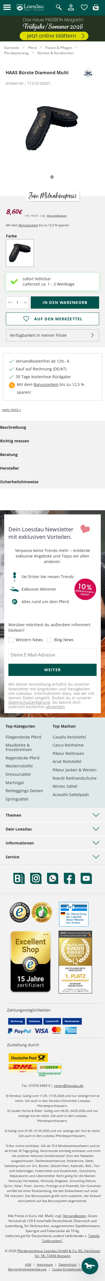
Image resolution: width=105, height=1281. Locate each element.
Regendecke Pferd (22, 757)
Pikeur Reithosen (68, 753)
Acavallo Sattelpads (71, 794)
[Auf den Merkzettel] (52, 319)
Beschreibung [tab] (13, 427)
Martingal (15, 782)
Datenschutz (67, 1264)
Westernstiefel (19, 766)
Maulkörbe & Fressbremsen (19, 747)
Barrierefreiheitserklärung (27, 1269)
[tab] (52, 177)
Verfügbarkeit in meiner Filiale (38, 335)
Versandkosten (57, 215)
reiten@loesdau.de (68, 1085)
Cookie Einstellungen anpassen (74, 1269)
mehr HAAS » (11, 410)
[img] (96, 8)
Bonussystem (28, 225)
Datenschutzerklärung (29, 702)
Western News (29, 639)
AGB (28, 1264)
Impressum (45, 1264)
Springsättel (17, 799)
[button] (7, 7)
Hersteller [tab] (9, 468)
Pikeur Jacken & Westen (75, 769)
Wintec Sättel (65, 786)
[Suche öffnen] (59, 7)
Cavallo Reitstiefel (69, 737)
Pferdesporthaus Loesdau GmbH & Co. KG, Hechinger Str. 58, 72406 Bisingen (59, 1253)
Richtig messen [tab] (14, 440)
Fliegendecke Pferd (23, 737)
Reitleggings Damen (24, 790)
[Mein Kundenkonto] (71, 10)
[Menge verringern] (9, 302)
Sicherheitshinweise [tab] (19, 481)
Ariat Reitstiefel (67, 761)
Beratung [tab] (9, 454)
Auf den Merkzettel (58, 319)
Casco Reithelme (68, 745)
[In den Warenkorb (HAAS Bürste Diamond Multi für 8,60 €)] (65, 302)
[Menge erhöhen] (25, 302)
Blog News (64, 639)
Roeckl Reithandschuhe (75, 778)
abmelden (55, 706)
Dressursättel (18, 774)
